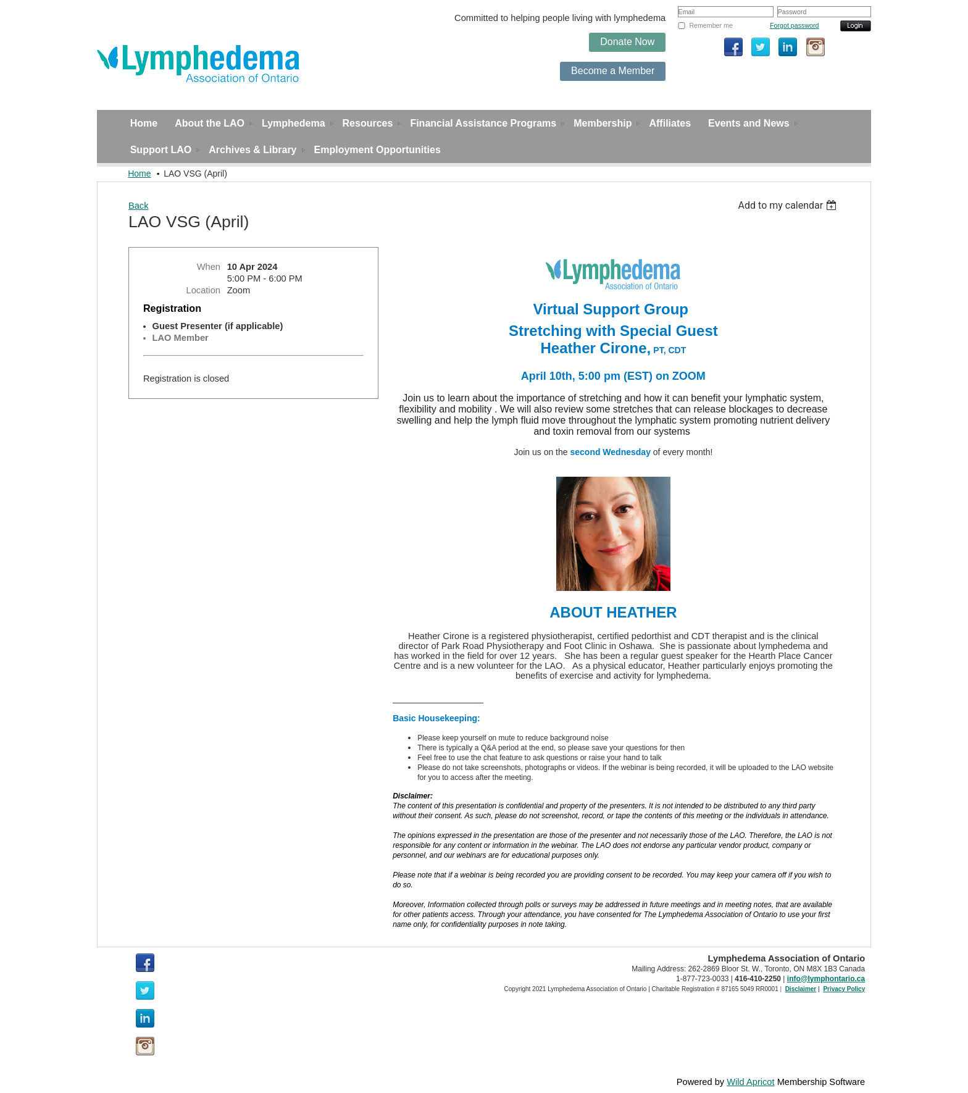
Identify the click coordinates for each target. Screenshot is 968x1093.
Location (203, 290)
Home (139, 173)
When (208, 267)
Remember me (710, 25)
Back (138, 206)
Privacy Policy (844, 989)
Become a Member (612, 70)
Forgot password (794, 25)
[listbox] (789, 205)
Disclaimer (801, 989)
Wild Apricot (750, 1082)
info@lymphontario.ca (826, 978)
